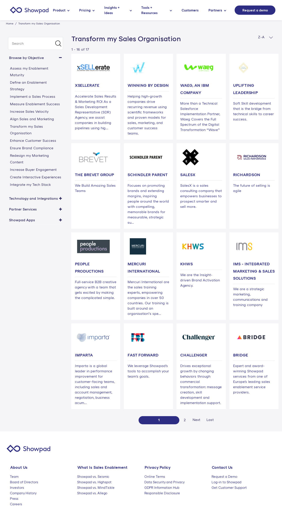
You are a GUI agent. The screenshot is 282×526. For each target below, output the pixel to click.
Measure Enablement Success (35, 104)
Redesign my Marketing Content (29, 158)
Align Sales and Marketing (32, 119)
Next (196, 419)
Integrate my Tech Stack (30, 184)
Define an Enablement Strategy (28, 85)
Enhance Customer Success (33, 140)
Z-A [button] (265, 37)
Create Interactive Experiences (35, 177)
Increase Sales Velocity (29, 111)
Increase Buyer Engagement (33, 169)
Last (210, 419)
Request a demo (255, 10)
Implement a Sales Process (32, 96)
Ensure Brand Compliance (31, 148)
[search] (35, 43)
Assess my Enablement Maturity (29, 71)
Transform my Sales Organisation (26, 129)
